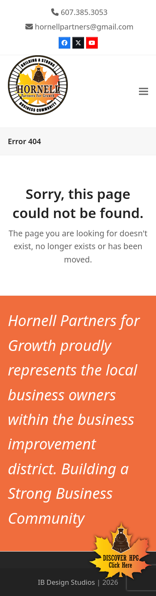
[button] (143, 91)
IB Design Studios (66, 582)
